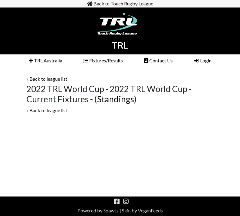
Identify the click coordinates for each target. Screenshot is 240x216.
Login (202, 60)
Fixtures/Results (103, 60)
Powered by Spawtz (98, 210)
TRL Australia (45, 60)
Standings (115, 99)
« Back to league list (46, 79)
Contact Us (158, 60)
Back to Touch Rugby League (120, 3)
